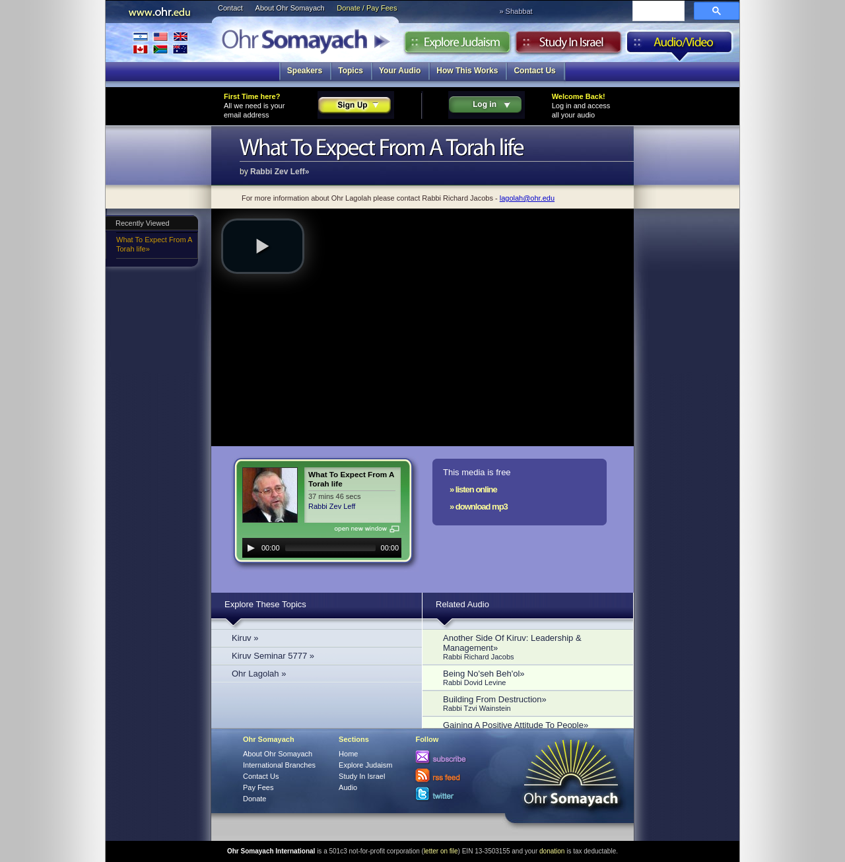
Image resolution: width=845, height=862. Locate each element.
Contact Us (534, 70)
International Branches (160, 42)
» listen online (473, 489)
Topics (350, 70)
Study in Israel (568, 45)
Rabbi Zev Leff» (279, 171)
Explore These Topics (265, 604)
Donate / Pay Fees (367, 8)
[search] (657, 12)
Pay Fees (258, 787)
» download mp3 (479, 507)
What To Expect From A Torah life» (154, 244)
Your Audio (400, 70)
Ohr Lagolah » (259, 674)
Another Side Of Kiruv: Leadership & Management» (531, 647)
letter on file (441, 851)
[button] (262, 246)
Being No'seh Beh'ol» (531, 677)
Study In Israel (362, 776)
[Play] (251, 548)
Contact (230, 8)
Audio (679, 45)
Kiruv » (245, 638)
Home (348, 754)
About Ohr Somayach (290, 8)
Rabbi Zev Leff (331, 506)
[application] (321, 548)
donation (551, 851)
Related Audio (462, 604)
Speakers (304, 70)
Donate (254, 799)
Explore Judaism (457, 45)
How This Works (467, 70)
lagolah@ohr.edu (527, 198)
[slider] (330, 548)
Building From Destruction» (531, 703)
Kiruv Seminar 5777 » (273, 656)
